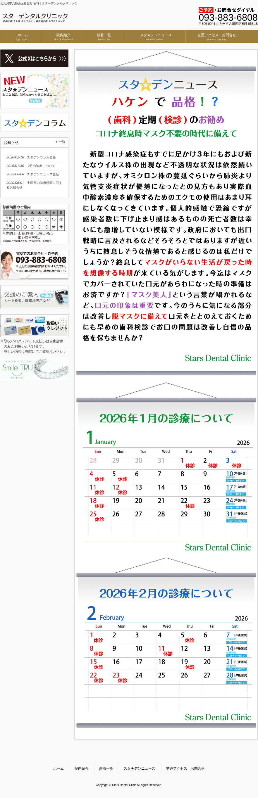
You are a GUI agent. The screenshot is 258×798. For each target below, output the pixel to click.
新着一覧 (106, 768)
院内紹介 (82, 768)
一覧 (62, 142)
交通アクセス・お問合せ (185, 768)
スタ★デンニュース (139, 768)
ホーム (58, 768)
